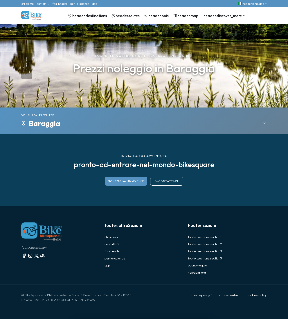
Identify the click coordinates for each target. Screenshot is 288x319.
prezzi (24, 68)
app (107, 265)
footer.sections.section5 (205, 258)
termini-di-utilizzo (229, 295)
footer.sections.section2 (205, 244)
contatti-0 (112, 244)
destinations (27, 64)
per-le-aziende (115, 258)
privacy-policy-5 (201, 295)
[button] (224, 15)
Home (29, 72)
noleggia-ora (197, 272)
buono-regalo (197, 265)
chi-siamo (111, 237)
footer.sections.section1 (204, 237)
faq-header (113, 251)
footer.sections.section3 (205, 251)
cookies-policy (257, 295)
